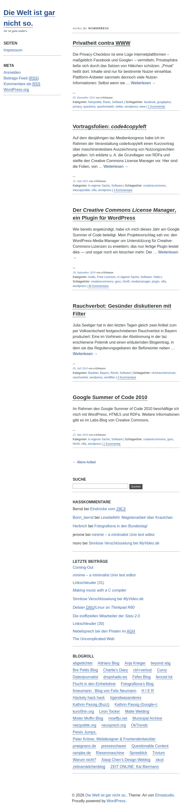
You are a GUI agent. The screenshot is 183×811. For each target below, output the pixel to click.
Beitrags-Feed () (21, 78)
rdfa (94, 190)
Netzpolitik (94, 102)
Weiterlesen (143, 83)
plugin (155, 281)
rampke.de (82, 753)
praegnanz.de (84, 746)
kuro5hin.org (83, 711)
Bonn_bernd (83, 517)
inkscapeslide (81, 190)
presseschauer (113, 746)
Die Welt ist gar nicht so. (105, 795)
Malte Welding (137, 711)
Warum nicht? (84, 760)
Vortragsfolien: (109, 126)
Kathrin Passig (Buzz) (91, 704)
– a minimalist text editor (123, 535)
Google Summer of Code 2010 (110, 397)
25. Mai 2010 (80, 434)
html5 (126, 281)
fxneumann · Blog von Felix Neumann (104, 691)
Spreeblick (138, 753)
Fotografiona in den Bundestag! (120, 526)
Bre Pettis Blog (85, 670)
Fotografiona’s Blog (137, 684)
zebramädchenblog (89, 767)
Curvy (162, 670)
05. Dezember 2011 (84, 97)
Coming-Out (83, 567)
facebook (150, 102)
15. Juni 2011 (80, 181)
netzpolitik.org (84, 725)
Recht (114, 373)
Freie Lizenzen (106, 277)
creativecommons (154, 185)
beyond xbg (161, 663)
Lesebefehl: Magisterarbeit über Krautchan (137, 517)
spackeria (89, 106)
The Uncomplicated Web (93, 639)
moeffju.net (117, 718)
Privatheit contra (101, 43)
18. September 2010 (84, 272)
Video (157, 277)
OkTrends (139, 725)
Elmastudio (164, 795)
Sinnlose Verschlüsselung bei (124, 543)
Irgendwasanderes (126, 698)
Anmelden (12, 72)
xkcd (159, 760)
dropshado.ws (115, 677)
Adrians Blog (108, 663)
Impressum (13, 50)
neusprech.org (114, 725)
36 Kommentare (98, 286)
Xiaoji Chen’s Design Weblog (125, 760)
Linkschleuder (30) (88, 624)
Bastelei (93, 373)
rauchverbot (80, 377)
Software (117, 102)
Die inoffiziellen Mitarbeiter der (106, 616)
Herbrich (80, 526)
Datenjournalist (85, 677)
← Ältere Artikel (84, 462)
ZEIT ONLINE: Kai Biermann (134, 767)
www (142, 106)
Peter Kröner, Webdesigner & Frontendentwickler (114, 739)
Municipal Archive (147, 718)
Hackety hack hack (89, 698)
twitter (119, 106)
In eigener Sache (99, 185)
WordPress (116, 801)
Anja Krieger (135, 663)
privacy (77, 106)
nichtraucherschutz (164, 373)
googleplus (164, 102)
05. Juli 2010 (80, 368)
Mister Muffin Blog (88, 718)
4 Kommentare (126, 377)
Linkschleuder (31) (88, 583)
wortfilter (109, 377)
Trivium (158, 753)
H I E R (148, 691)
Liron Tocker (109, 711)
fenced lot (164, 677)
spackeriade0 (105, 106)
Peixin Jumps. (85, 732)
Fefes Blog (141, 677)
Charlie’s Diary (115, 670)
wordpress (131, 106)
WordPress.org (16, 90)
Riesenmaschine (110, 753)
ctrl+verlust (142, 670)
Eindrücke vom (108, 509)
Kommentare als (22, 84)
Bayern (104, 373)
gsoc (118, 281)
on (104, 607)
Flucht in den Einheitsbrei (94, 684)
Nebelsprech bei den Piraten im (104, 631)
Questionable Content (150, 746)
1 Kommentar (156, 106)
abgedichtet (82, 663)
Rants (106, 102)
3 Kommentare (123, 190)
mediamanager (140, 281)
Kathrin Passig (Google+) (136, 704)
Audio (91, 277)
